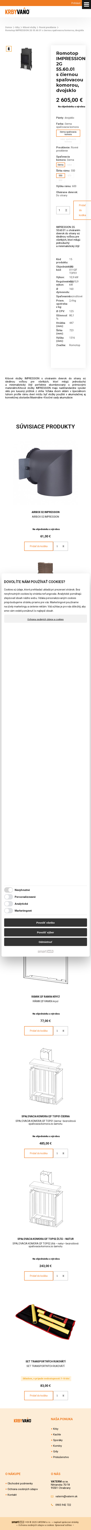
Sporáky (58, 1440)
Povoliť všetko (45, 922)
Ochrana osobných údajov (23, 1489)
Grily (55, 1451)
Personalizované (25, 896)
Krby (55, 1428)
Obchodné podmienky (20, 1483)
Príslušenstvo (61, 1457)
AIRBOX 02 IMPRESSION (46, 512)
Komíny (57, 1445)
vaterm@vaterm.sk (66, 1496)
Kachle (57, 1434)
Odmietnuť (45, 941)
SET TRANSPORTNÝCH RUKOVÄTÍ (46, 1361)
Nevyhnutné (22, 889)
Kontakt (12, 1494)
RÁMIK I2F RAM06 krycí (45, 996)
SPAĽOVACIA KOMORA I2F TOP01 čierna (46, 1116)
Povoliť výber (45, 932)
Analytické (21, 903)
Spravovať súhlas (63, 1525)
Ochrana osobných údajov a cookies (45, 619)
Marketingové (23, 910)
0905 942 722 (63, 1504)
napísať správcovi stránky (66, 1522)
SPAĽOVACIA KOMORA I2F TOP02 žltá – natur (45, 1239)
